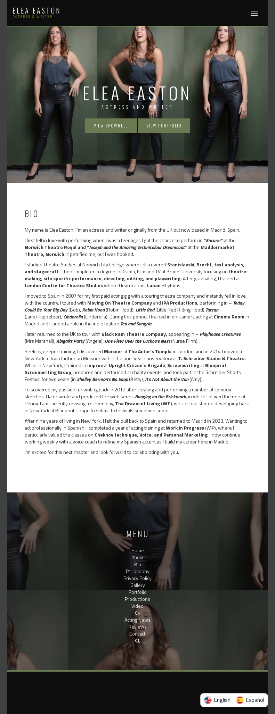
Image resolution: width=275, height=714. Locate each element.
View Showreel (111, 125)
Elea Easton (37, 10)
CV (137, 612)
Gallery (137, 585)
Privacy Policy (137, 578)
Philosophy (137, 571)
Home (137, 550)
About (137, 557)
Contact (137, 633)
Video (137, 605)
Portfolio (138, 592)
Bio (137, 564)
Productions (137, 599)
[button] (137, 640)
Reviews (137, 626)
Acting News (137, 619)
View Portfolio (164, 125)
